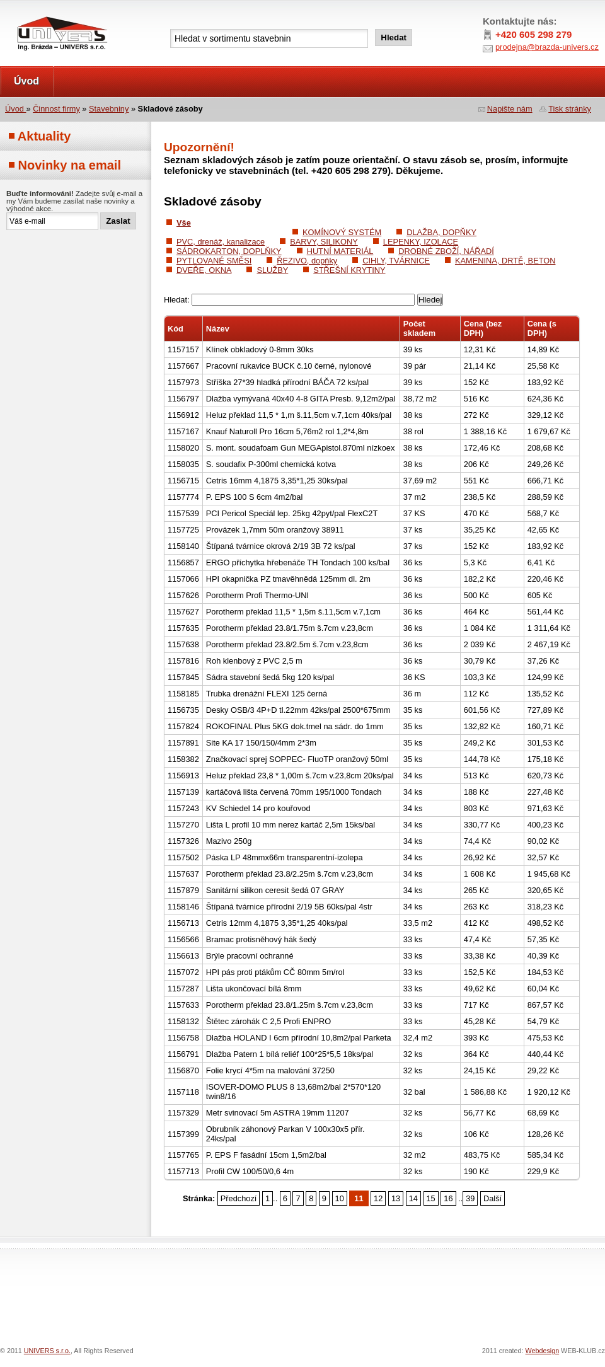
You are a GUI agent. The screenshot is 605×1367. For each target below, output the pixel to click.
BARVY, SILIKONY (324, 241)
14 (413, 1198)
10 (339, 1198)
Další (492, 1198)
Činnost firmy (56, 108)
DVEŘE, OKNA (203, 270)
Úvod (26, 81)
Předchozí (239, 1198)
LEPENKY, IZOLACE (420, 241)
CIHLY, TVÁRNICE (396, 260)
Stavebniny (109, 108)
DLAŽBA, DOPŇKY (441, 232)
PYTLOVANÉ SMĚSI (213, 260)
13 (395, 1198)
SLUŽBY (272, 270)
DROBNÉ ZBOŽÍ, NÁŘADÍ (445, 251)
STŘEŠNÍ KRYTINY (349, 270)
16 (448, 1198)
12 (378, 1198)
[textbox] (269, 38)
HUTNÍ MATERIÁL (340, 251)
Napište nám (510, 108)
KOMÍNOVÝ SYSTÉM (341, 232)
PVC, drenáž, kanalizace (220, 241)
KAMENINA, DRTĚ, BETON (505, 260)
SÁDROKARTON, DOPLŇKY (229, 251)
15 (431, 1198)
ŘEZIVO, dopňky (307, 260)
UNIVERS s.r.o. (35, 13)
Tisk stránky (569, 108)
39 (470, 1198)
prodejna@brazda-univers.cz (547, 47)
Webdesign (543, 1350)
